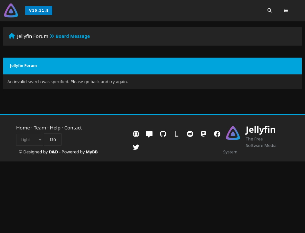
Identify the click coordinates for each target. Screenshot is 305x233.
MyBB (92, 152)
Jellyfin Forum (32, 36)
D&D (53, 152)
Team (40, 127)
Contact (73, 127)
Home (23, 127)
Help (55, 127)
